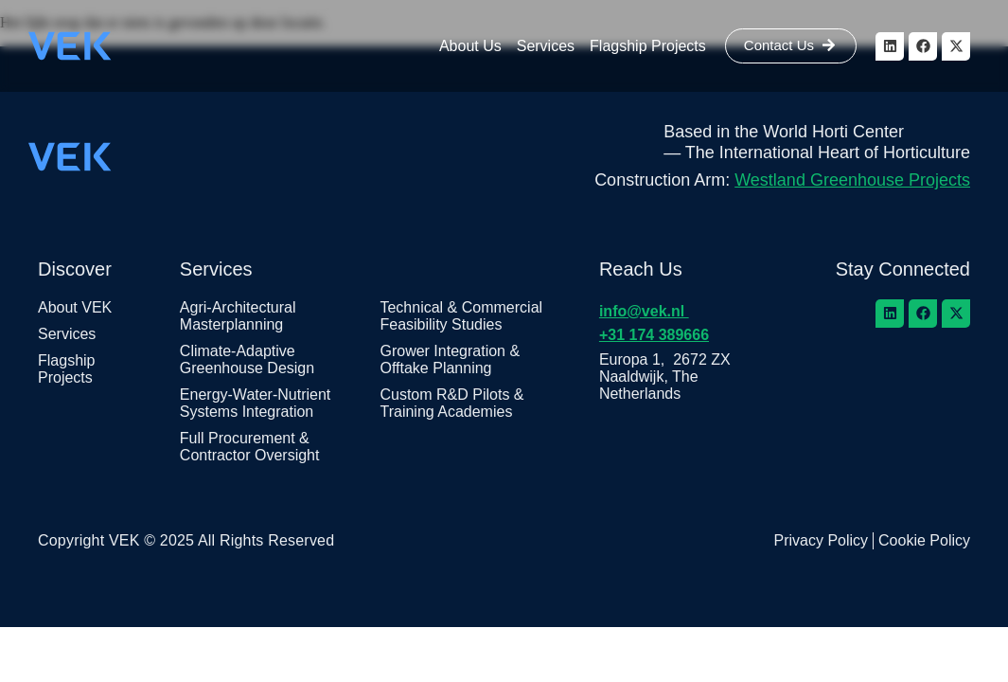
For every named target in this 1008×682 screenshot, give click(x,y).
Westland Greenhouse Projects (852, 179)
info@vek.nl (644, 311)
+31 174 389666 (654, 335)
